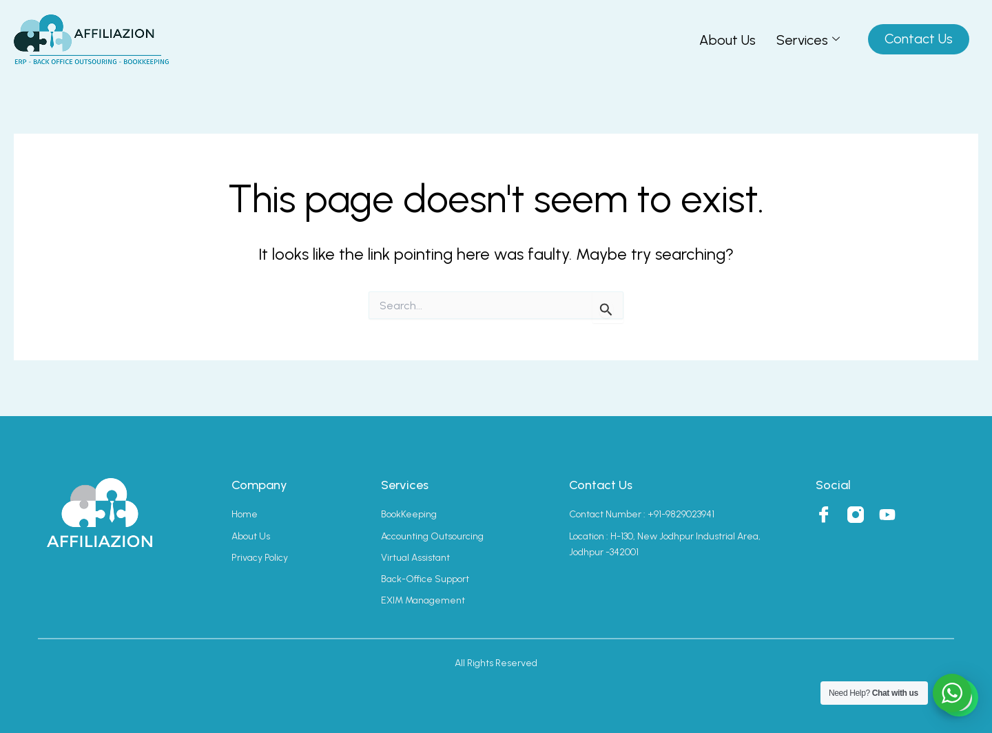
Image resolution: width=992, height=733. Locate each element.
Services (808, 40)
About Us (727, 40)
